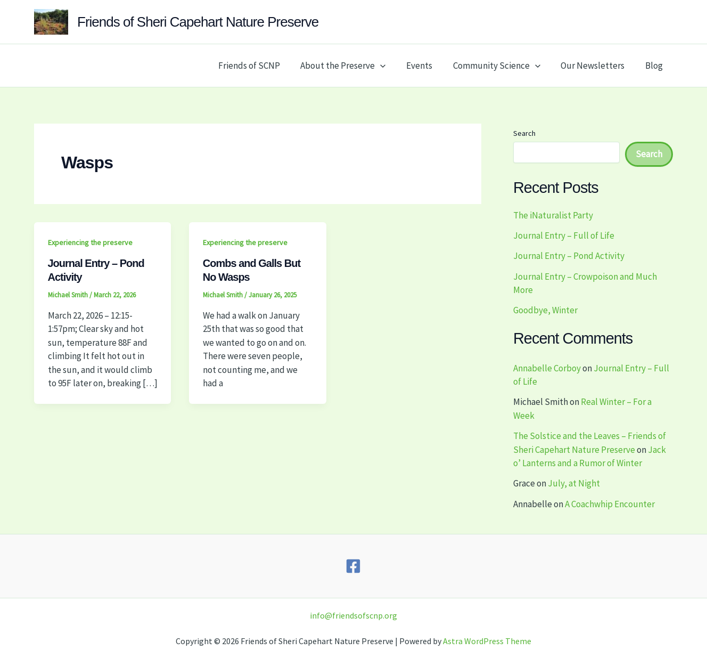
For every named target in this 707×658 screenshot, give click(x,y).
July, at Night (574, 483)
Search (524, 133)
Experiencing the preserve (90, 242)
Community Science (502, 65)
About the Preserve (354, 65)
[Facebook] (353, 566)
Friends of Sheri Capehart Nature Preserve (197, 22)
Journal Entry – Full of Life (563, 235)
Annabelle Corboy (547, 368)
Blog (655, 65)
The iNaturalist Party (553, 215)
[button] (391, 65)
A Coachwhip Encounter (610, 504)
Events (428, 65)
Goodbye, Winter (545, 310)
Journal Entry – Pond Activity (568, 256)
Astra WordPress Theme (487, 641)
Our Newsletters (596, 65)
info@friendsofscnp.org (353, 615)
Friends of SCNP (262, 65)
